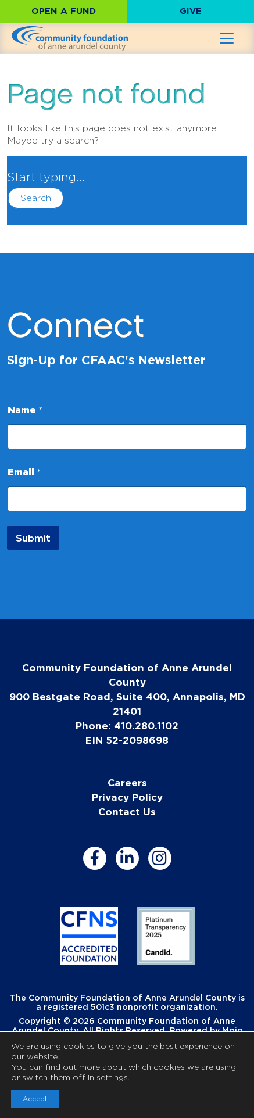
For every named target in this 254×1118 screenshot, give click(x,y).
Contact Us (127, 811)
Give (191, 11)
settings (112, 1077)
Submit (33, 537)
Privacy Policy (127, 796)
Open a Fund (63, 11)
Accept (35, 1098)
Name (25, 409)
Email (24, 472)
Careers (127, 782)
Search (35, 198)
